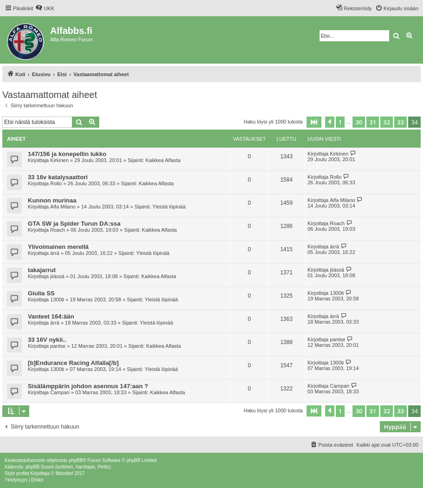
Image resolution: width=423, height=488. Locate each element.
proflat (22, 473)
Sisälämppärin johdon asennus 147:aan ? (88, 386)
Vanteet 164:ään (51, 316)
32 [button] (386, 122)
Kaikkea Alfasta (163, 160)
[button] (314, 122)
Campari (60, 392)
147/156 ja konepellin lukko (67, 153)
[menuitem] (44, 8)
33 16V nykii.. (47, 339)
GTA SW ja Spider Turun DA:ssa (74, 223)
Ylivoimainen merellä (58, 246)
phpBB (76, 460)
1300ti (57, 299)
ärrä (54, 253)
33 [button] (400, 122)
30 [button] (358, 122)
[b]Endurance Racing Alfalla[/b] (73, 362)
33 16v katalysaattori (58, 177)
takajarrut (42, 270)
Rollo (56, 183)
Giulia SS (41, 293)
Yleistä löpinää (169, 206)
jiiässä (57, 276)
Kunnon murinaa (52, 200)
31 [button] (372, 122)
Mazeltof (64, 473)
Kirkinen (59, 160)
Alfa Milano (62, 206)
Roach (57, 230)
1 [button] (340, 122)
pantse (57, 346)
